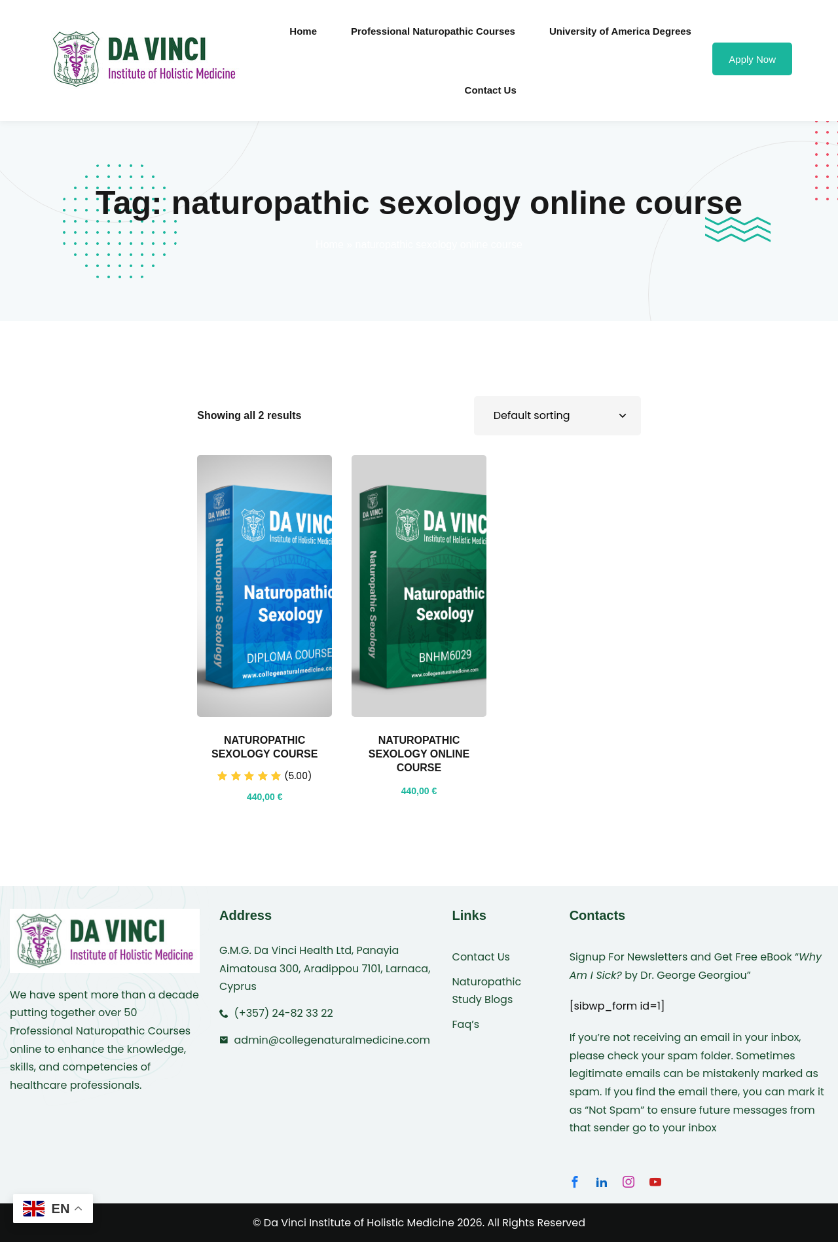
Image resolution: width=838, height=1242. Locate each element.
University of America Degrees (620, 31)
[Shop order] (557, 415)
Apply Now (752, 59)
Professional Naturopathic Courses (433, 31)
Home (303, 31)
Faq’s (466, 1024)
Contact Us (491, 90)
